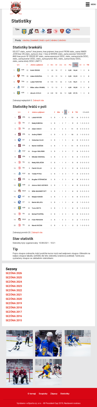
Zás (60, 65)
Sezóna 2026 (14, 273)
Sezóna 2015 (14, 320)
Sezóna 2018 (14, 307)
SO (80, 65)
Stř (56, 65)
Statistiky (64, 393)
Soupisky (43, 393)
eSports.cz (32, 403)
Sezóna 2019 (14, 303)
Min (52, 65)
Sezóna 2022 (14, 290)
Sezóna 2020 (14, 298)
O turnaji (32, 393)
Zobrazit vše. (38, 100)
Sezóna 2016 (14, 316)
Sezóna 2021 (14, 294)
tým (18, 65)
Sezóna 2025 (14, 277)
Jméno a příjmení (36, 65)
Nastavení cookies (72, 403)
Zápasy (53, 393)
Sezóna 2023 (14, 286)
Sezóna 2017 (14, 311)
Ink (65, 65)
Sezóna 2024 (14, 281)
